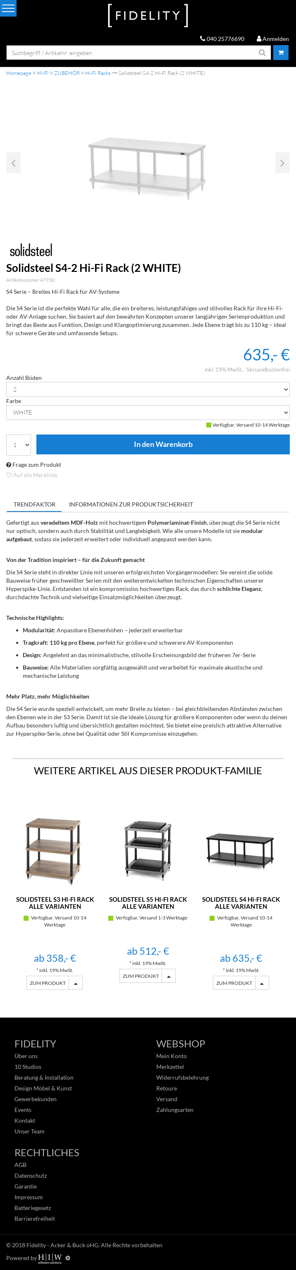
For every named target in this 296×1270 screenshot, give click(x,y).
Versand (166, 1098)
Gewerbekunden (35, 1098)
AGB (20, 1164)
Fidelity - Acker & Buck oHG (62, 1244)
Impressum (28, 1196)
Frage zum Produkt (33, 464)
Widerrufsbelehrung (182, 1077)
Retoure (166, 1088)
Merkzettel (170, 1066)
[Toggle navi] (8, 8)
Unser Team (29, 1131)
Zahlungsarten (174, 1109)
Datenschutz (30, 1175)
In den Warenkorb (163, 444)
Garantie (25, 1186)
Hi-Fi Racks (98, 73)
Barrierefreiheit (34, 1218)
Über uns (26, 1055)
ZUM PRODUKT (48, 983)
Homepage (18, 73)
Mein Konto (171, 1055)
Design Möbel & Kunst (43, 1088)
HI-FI (43, 73)
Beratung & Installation (44, 1077)
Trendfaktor (34, 504)
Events (22, 1109)
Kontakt (24, 1120)
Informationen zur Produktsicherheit (131, 504)
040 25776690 (222, 38)
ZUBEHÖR (67, 73)
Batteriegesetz (32, 1207)
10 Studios (27, 1066)
